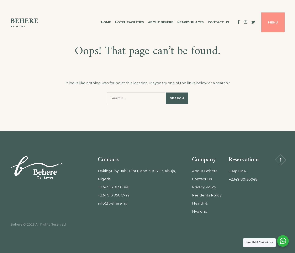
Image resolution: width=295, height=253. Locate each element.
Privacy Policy (204, 187)
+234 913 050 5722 (114, 195)
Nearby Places (190, 22)
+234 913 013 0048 (113, 187)
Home (106, 22)
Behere (24, 21)
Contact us (218, 22)
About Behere (160, 22)
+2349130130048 (243, 179)
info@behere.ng (112, 203)
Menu (273, 22)
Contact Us (202, 179)
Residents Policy (207, 195)
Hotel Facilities (129, 22)
